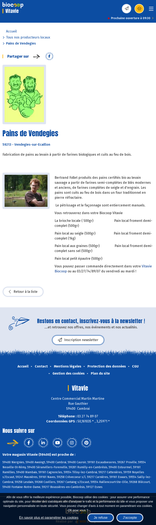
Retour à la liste (23, 292)
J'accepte (130, 517)
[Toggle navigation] (151, 10)
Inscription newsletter (78, 340)
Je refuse (100, 517)
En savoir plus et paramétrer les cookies (49, 517)
